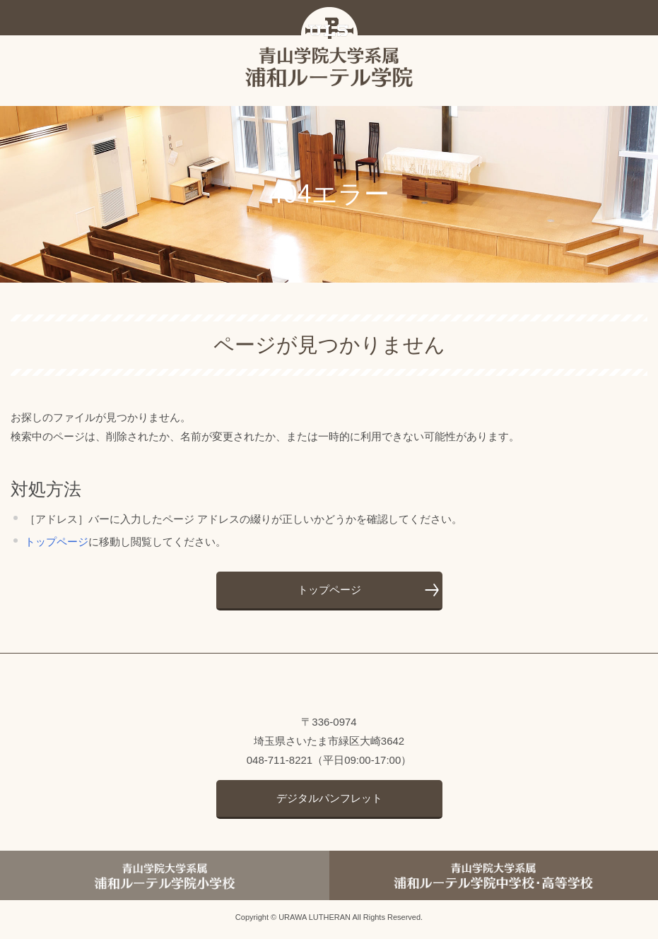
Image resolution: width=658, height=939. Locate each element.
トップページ (56, 546)
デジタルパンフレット (329, 802)
